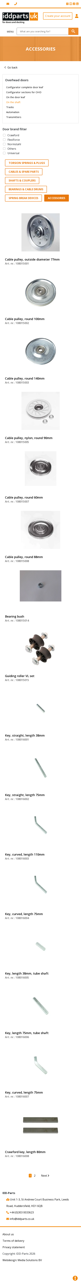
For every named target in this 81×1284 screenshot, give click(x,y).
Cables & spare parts (24, 172)
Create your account (57, 16)
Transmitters (13, 117)
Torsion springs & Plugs (27, 163)
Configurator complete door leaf (24, 87)
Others (11, 148)
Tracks (10, 107)
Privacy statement (13, 1247)
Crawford (13, 135)
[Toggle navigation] (8, 31)
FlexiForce (13, 140)
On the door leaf (15, 97)
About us (8, 1234)
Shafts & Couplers (22, 180)
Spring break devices (23, 198)
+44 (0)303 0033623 (20, 1212)
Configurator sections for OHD (23, 92)
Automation (12, 112)
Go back (12, 67)
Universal (13, 153)
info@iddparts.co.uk (20, 1219)
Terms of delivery (13, 1241)
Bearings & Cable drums (26, 189)
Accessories (56, 198)
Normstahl (14, 144)
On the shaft (13, 102)
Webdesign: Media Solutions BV (22, 1260)
